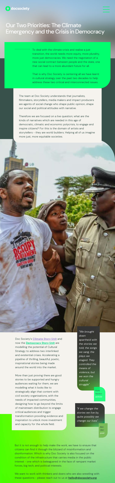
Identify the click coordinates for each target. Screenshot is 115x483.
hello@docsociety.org (82, 478)
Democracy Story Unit (40, 343)
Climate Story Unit (45, 339)
